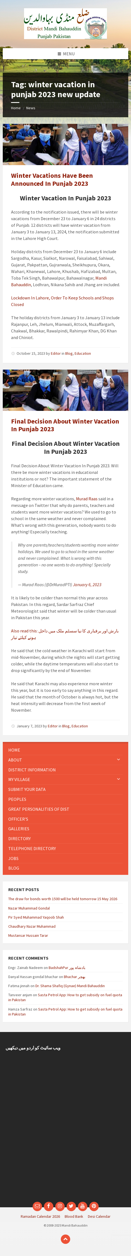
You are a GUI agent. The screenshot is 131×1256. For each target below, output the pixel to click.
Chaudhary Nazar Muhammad (32, 926)
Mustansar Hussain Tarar (28, 935)
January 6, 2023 (87, 584)
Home (16, 107)
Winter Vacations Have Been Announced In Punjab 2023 (52, 179)
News (30, 107)
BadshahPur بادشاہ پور (67, 967)
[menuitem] (65, 750)
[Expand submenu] (118, 760)
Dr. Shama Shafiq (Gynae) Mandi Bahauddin (70, 985)
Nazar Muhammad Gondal (29, 908)
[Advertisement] (65, 1129)
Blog (69, 353)
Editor (56, 353)
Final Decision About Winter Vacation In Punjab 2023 (65, 425)
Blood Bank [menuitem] (74, 1216)
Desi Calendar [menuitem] (99, 1216)
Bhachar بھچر (74, 976)
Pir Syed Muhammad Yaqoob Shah (36, 917)
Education (83, 353)
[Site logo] (65, 37)
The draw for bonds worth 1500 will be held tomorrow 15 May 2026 (62, 898)
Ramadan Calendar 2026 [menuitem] (40, 1216)
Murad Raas (87, 498)
